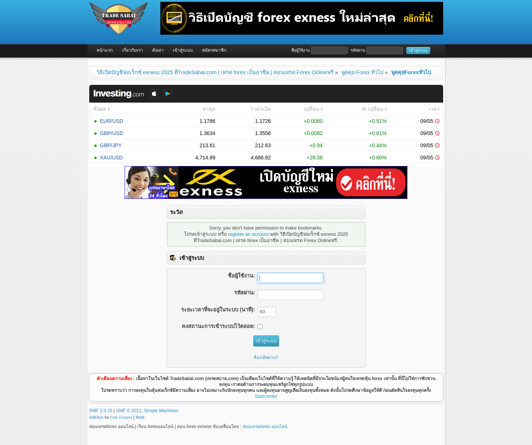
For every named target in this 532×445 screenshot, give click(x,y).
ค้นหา (158, 50)
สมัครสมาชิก (214, 50)
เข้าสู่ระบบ (183, 50)
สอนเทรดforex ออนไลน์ (265, 426)
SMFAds (96, 417)
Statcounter (266, 396)
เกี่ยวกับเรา (132, 50)
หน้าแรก (105, 50)
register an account (248, 234)
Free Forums (121, 417)
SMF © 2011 (129, 410)
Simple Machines (161, 410)
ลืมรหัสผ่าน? (266, 357)
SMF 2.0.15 (100, 410)
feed (140, 417)
